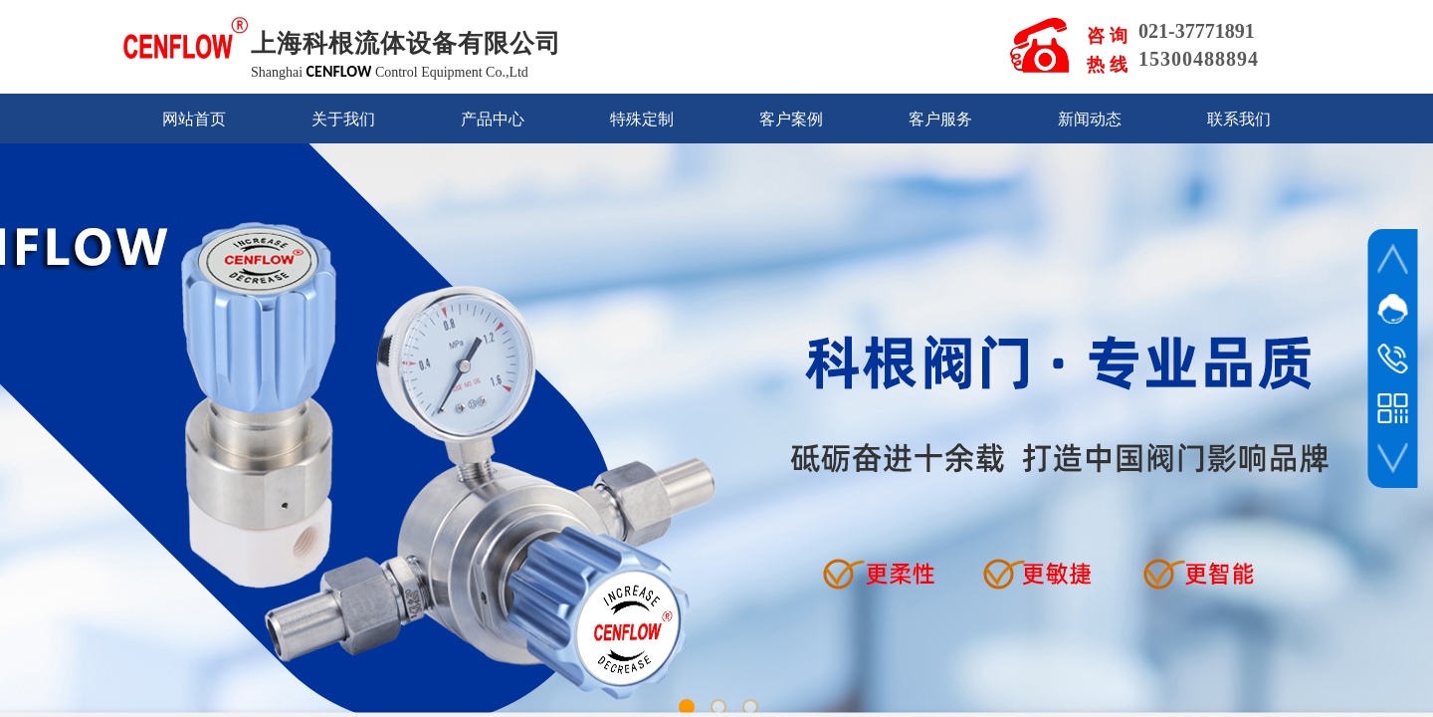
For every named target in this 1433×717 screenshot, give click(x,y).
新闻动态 (1090, 119)
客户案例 (791, 119)
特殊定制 (642, 119)
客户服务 (940, 119)
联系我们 (1239, 119)
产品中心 (492, 119)
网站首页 (194, 119)
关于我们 (343, 119)
